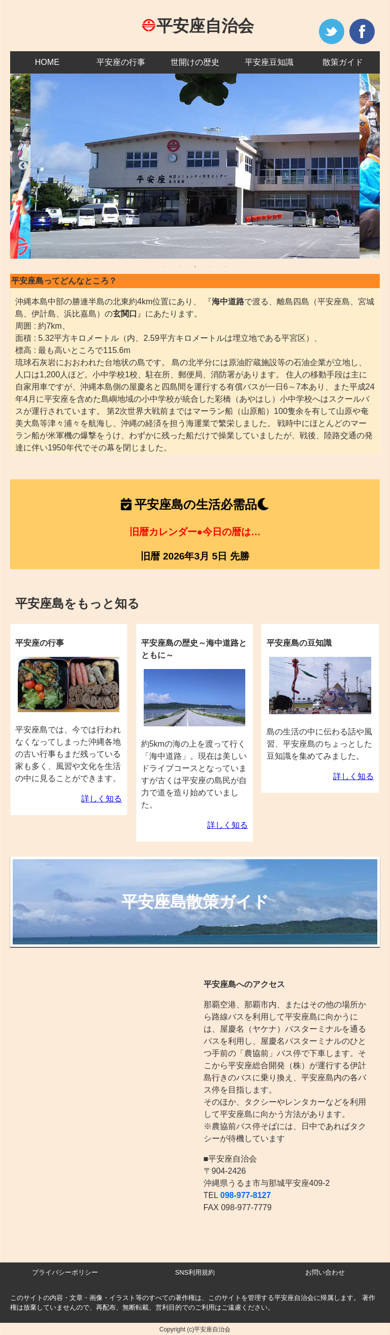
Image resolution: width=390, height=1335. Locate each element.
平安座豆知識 (269, 62)
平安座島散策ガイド (195, 902)
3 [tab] (195, 266)
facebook (362, 31)
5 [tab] (225, 266)
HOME (47, 62)
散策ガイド (342, 62)
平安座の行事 (120, 62)
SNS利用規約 (195, 1272)
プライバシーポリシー (65, 1272)
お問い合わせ (325, 1272)
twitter (331, 31)
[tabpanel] (195, 166)
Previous (23, 166)
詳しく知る (101, 798)
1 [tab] (164, 266)
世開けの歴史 (195, 62)
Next (365, 166)
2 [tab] (180, 266)
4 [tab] (210, 266)
